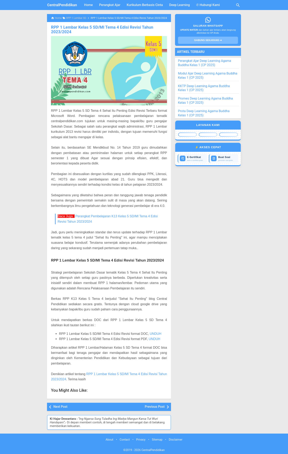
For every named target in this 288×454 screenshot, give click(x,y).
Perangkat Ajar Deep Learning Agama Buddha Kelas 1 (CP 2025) (204, 63)
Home (88, 5)
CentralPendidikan (62, 5)
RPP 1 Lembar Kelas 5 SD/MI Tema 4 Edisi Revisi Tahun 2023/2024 (101, 29)
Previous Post (155, 406)
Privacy (141, 439)
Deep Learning (179, 5)
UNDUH (155, 333)
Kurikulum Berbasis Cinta (145, 5)
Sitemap (157, 439)
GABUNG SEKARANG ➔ (208, 40)
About (109, 439)
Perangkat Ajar (109, 5)
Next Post (60, 406)
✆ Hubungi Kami (208, 5)
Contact (125, 439)
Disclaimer (175, 439)
